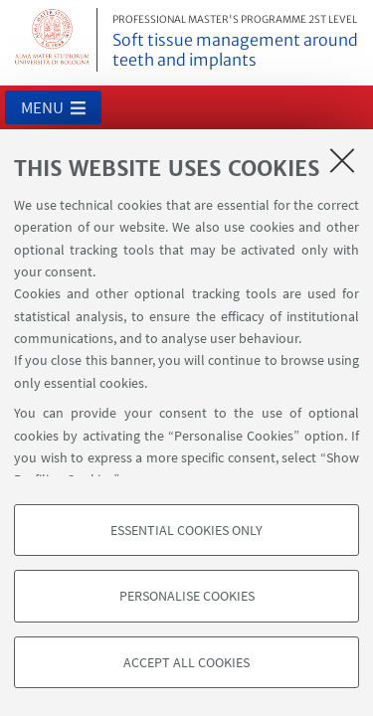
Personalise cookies (187, 596)
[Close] (342, 160)
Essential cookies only (186, 530)
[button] (53, 107)
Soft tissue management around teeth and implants (239, 42)
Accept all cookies (186, 662)
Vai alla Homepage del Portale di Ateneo (52, 40)
